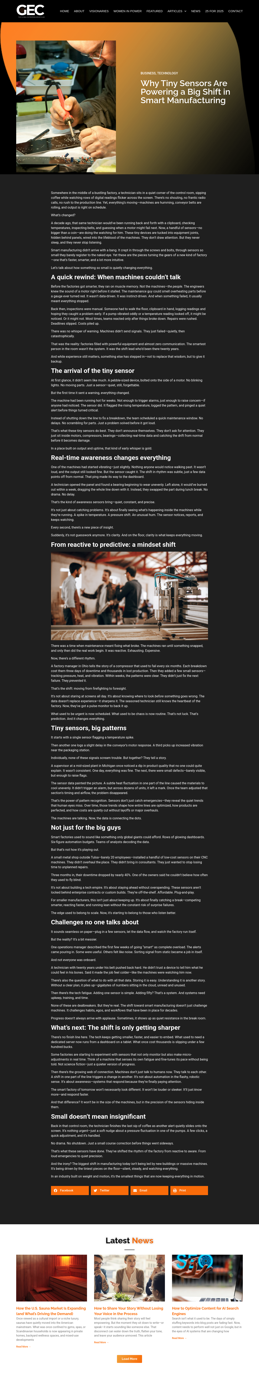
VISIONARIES (99, 11)
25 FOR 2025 (214, 11)
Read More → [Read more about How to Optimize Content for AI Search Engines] (179, 1338)
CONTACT (235, 11)
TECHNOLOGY (167, 73)
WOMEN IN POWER (128, 11)
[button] (70, 1190)
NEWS (196, 11)
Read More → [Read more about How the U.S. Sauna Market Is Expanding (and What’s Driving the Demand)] (23, 1346)
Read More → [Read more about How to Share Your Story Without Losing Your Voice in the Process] (101, 1342)
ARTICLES (177, 11)
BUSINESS (148, 73)
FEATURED (154, 11)
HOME (64, 11)
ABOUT (79, 11)
